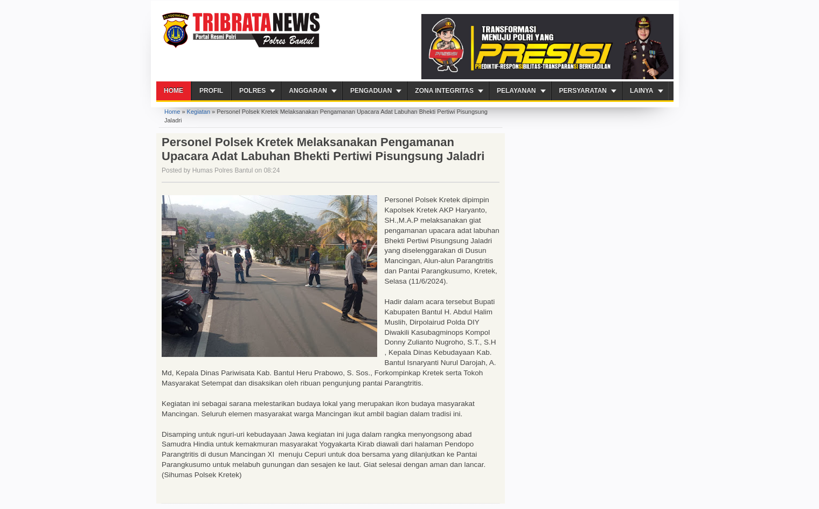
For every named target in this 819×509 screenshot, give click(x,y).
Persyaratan (583, 90)
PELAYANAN (516, 90)
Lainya (642, 90)
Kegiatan (198, 111)
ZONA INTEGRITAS (444, 90)
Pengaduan (371, 90)
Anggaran (308, 90)
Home (173, 90)
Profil (211, 90)
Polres (252, 90)
